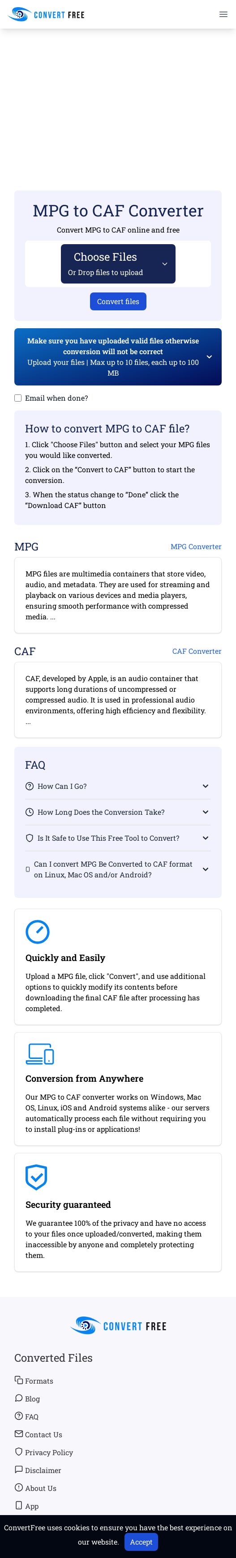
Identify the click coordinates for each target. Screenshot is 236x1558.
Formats (33, 1380)
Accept (141, 1541)
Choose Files (105, 263)
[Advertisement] (118, 96)
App (26, 1506)
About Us (35, 1488)
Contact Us (38, 1434)
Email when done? (56, 397)
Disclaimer (37, 1470)
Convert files (118, 301)
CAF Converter (197, 651)
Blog (27, 1398)
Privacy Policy (43, 1452)
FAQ (26, 1416)
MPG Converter (196, 546)
